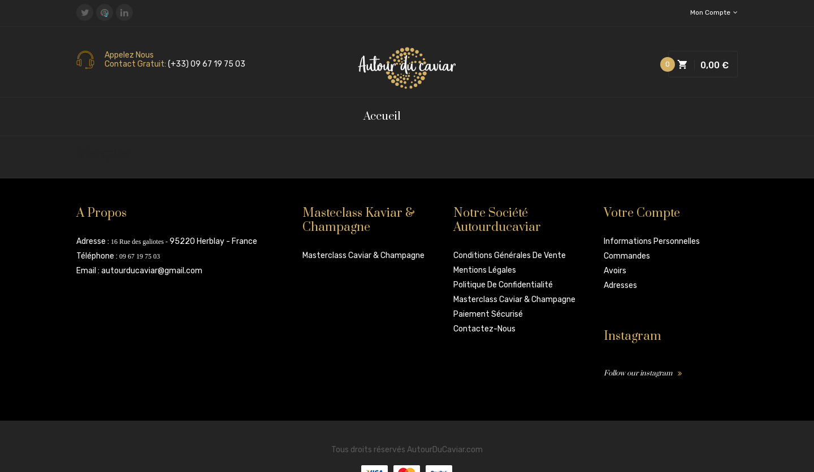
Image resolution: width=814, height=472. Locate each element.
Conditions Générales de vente (509, 255)
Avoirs (615, 271)
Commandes (627, 256)
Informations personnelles (652, 241)
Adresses (620, 285)
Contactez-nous (484, 329)
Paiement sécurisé (488, 314)
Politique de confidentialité (503, 285)
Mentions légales (484, 270)
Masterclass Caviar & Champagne (363, 255)
